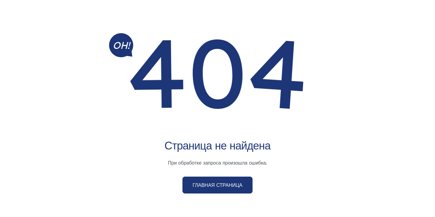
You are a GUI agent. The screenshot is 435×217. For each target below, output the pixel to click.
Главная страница (217, 185)
